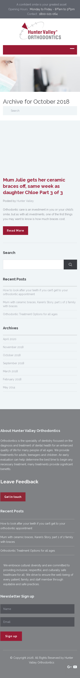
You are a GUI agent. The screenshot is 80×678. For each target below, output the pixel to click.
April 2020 (9, 339)
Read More (15, 230)
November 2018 (13, 347)
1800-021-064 (48, 14)
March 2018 (10, 371)
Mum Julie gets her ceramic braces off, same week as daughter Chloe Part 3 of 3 (34, 186)
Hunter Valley (25, 201)
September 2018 (13, 363)
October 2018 (12, 355)
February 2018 (12, 379)
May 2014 (9, 387)
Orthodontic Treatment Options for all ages (30, 314)
